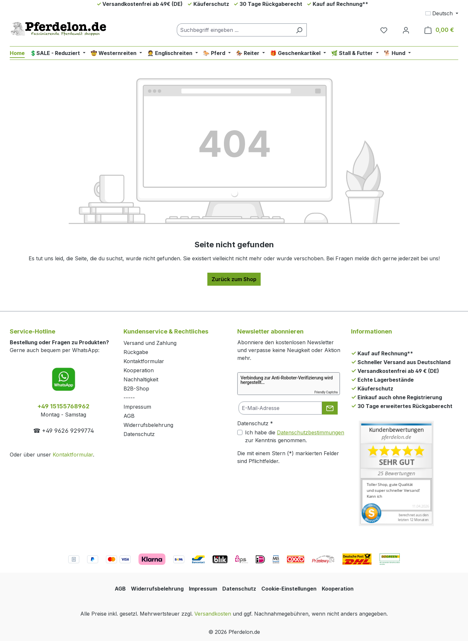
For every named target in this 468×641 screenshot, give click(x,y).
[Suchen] (299, 29)
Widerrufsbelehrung (148, 425)
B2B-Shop (136, 388)
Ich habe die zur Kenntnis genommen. (294, 436)
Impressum (137, 406)
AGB (129, 416)
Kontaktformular (73, 454)
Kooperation (139, 370)
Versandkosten (212, 613)
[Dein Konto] (406, 29)
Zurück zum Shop (234, 279)
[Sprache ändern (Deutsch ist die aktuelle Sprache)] (441, 13)
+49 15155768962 (63, 406)
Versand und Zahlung (150, 343)
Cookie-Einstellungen (289, 588)
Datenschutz (139, 434)
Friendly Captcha (326, 392)
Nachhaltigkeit (141, 379)
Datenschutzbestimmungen (310, 432)
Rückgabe (136, 352)
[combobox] (234, 29)
